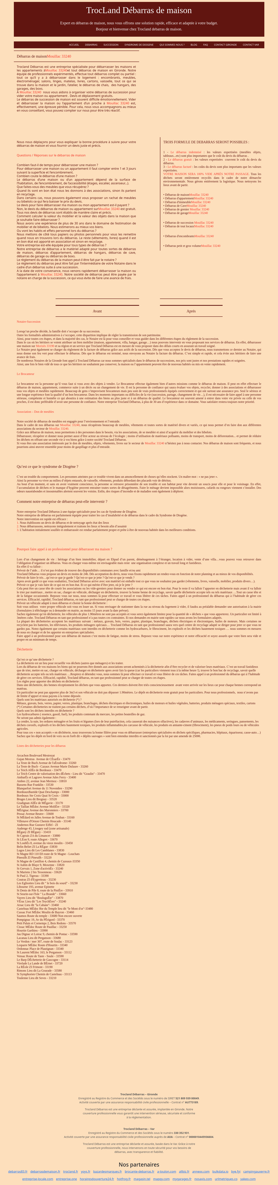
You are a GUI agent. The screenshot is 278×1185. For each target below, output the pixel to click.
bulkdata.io (220, 1171)
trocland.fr (70, 1171)
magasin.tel (142, 1179)
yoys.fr (86, 1171)
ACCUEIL (74, 44)
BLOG (194, 44)
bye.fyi (235, 1171)
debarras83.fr (18, 1171)
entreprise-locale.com (37, 1179)
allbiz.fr (184, 1171)
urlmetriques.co (226, 1179)
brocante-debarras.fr (139, 1171)
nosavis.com (203, 1179)
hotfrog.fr (124, 1179)
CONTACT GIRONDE (225, 44)
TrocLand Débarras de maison (139, 10)
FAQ (205, 44)
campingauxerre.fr (256, 1171)
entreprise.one (66, 1179)
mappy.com (161, 1179)
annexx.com (200, 1171)
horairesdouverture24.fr (97, 1179)
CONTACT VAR (251, 44)
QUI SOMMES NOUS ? (172, 44)
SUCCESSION (110, 44)
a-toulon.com (166, 1171)
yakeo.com (248, 1179)
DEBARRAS (91, 44)
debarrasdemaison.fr (45, 1171)
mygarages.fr (181, 1179)
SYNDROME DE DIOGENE (138, 44)
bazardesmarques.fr (107, 1171)
